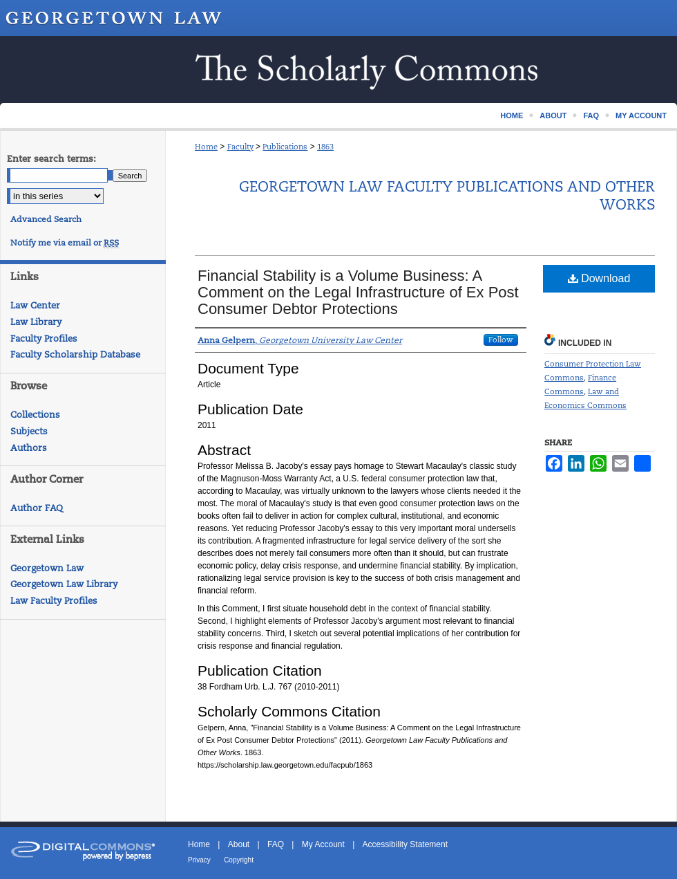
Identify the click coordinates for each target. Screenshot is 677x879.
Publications (285, 146)
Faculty (240, 146)
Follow (500, 339)
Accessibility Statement (405, 844)
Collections (35, 414)
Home (206, 146)
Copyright (239, 860)
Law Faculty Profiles (53, 600)
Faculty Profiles (43, 338)
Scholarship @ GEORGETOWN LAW (338, 69)
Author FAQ (36, 508)
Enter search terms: (51, 159)
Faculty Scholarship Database (75, 354)
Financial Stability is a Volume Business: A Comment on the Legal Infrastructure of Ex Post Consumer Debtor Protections (358, 292)
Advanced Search (46, 219)
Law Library (35, 322)
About (238, 844)
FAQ (275, 844)
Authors (28, 448)
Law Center (35, 305)
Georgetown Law (47, 568)
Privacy (199, 860)
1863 (325, 146)
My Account (323, 844)
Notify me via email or (64, 243)
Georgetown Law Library (63, 584)
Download (599, 278)
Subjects (29, 431)
